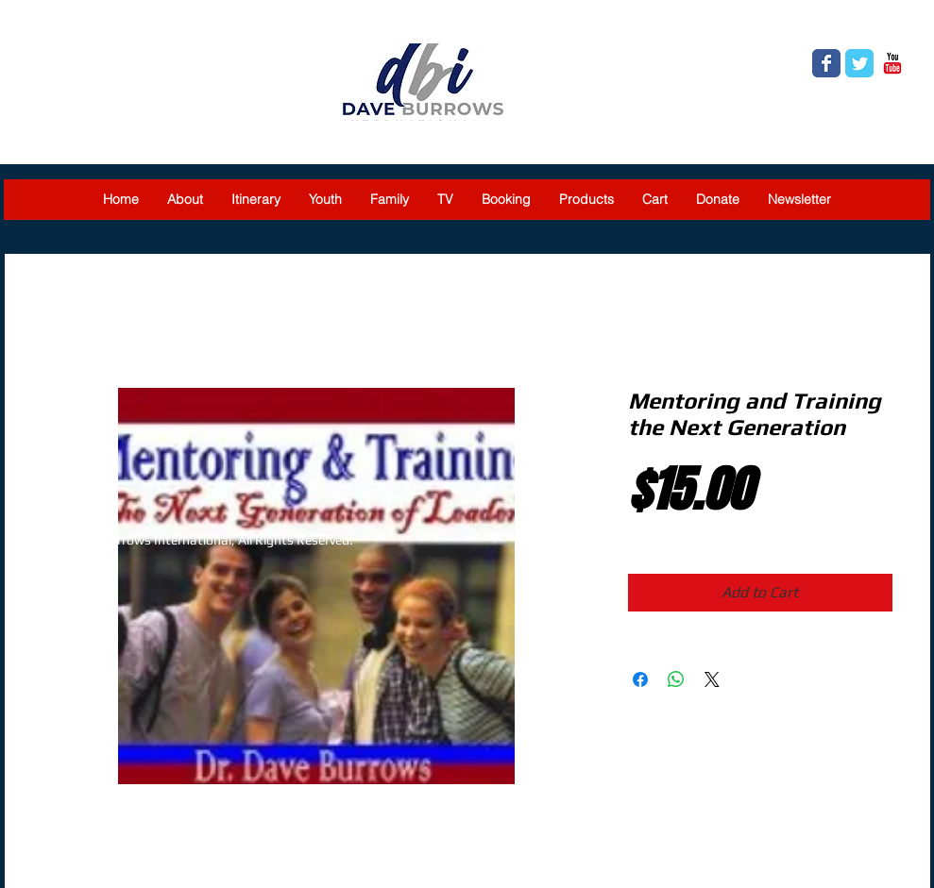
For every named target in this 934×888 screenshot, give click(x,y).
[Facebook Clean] (827, 533)
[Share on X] (712, 679)
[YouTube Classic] (892, 63)
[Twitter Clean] (860, 533)
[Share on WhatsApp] (676, 679)
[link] (894, 24)
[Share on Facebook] (640, 679)
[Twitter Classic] (859, 63)
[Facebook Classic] (826, 63)
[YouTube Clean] (893, 533)
